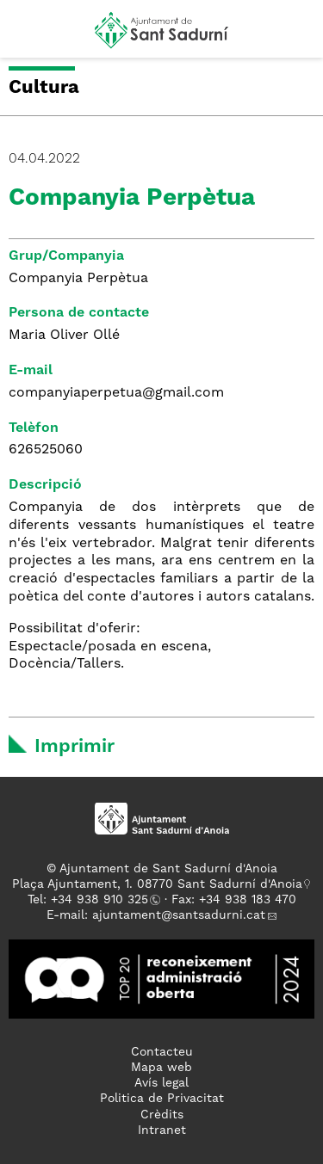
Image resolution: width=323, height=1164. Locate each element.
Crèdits (161, 1115)
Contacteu (162, 1052)
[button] (29, 36)
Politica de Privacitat (162, 1099)
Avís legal (161, 1083)
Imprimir (74, 746)
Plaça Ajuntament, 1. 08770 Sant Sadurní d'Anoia (157, 884)
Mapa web (161, 1068)
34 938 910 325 (103, 900)
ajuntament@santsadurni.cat (178, 915)
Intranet (162, 1130)
